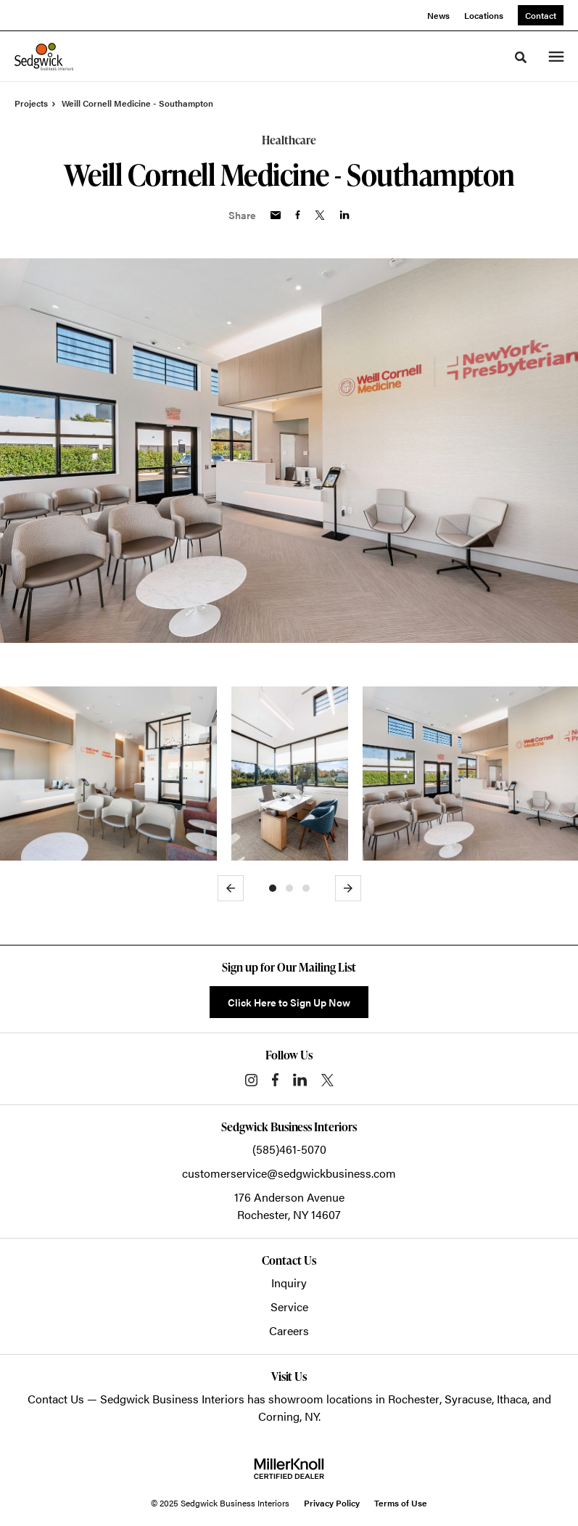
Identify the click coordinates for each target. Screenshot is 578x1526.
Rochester (413, 1398)
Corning (279, 1416)
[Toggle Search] (521, 57)
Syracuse (468, 1398)
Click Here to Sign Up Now (289, 1002)
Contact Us (56, 1398)
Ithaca (512, 1398)
